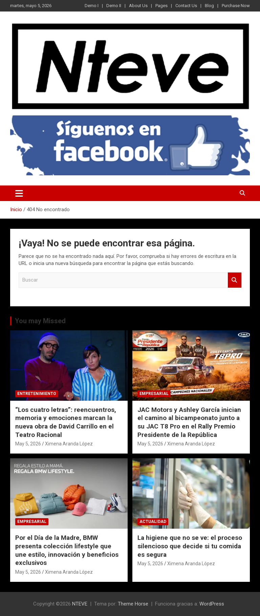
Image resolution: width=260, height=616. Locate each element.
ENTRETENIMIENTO (36, 393)
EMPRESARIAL (154, 393)
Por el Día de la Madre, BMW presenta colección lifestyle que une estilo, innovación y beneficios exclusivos (66, 550)
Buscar (234, 280)
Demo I (92, 5)
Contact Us (186, 5)
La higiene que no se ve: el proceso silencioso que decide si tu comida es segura (189, 546)
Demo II (113, 5)
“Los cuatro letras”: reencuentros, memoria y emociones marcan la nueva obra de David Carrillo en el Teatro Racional (65, 422)
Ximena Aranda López (69, 443)
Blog (209, 5)
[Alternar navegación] (19, 193)
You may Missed (40, 321)
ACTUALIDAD (152, 521)
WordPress (211, 604)
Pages (161, 5)
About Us (138, 5)
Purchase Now (236, 5)
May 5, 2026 (28, 443)
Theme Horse (133, 604)
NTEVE (79, 604)
